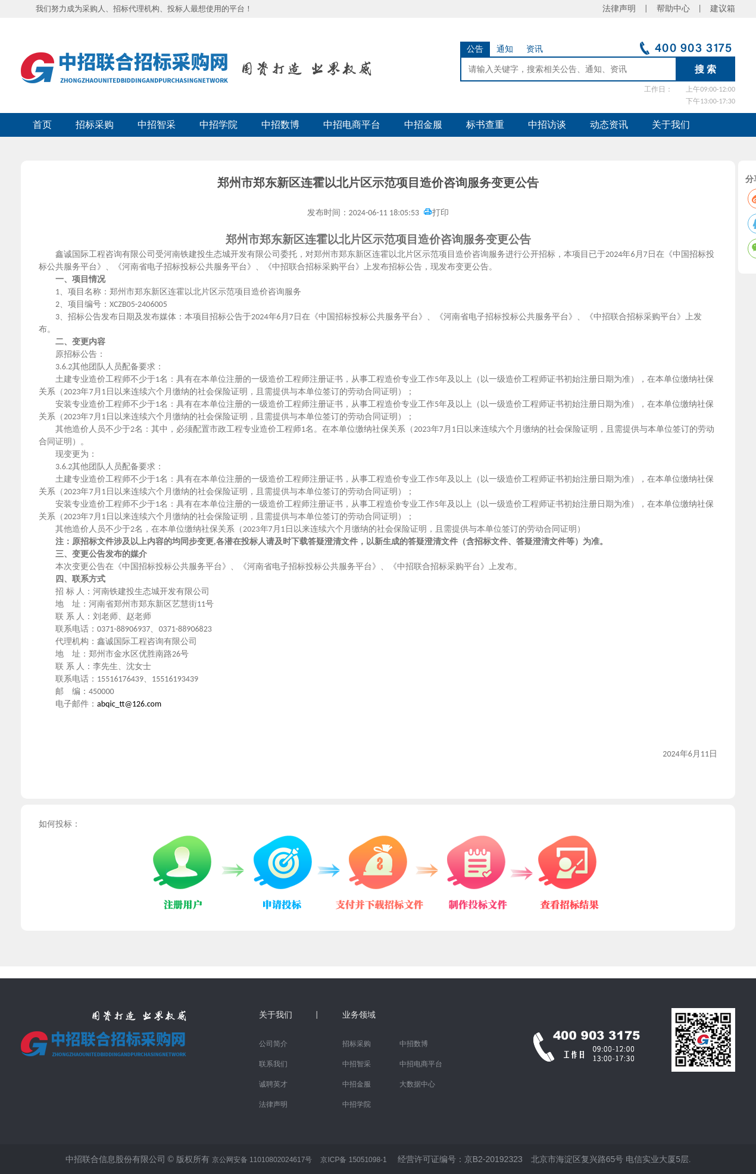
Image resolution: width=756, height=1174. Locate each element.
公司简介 (273, 1044)
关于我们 (671, 124)
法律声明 (273, 1104)
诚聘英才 (273, 1084)
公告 (475, 49)
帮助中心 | (679, 9)
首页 (42, 124)
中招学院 (218, 124)
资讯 (534, 49)
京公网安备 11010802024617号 (262, 1160)
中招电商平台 (351, 124)
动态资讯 (609, 124)
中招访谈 (547, 124)
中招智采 (157, 124)
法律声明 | (629, 9)
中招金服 (423, 124)
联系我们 (273, 1064)
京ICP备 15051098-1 (353, 1160)
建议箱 (718, 9)
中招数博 (280, 124)
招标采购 (95, 124)
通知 (504, 49)
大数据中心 (417, 1084)
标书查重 (485, 124)
